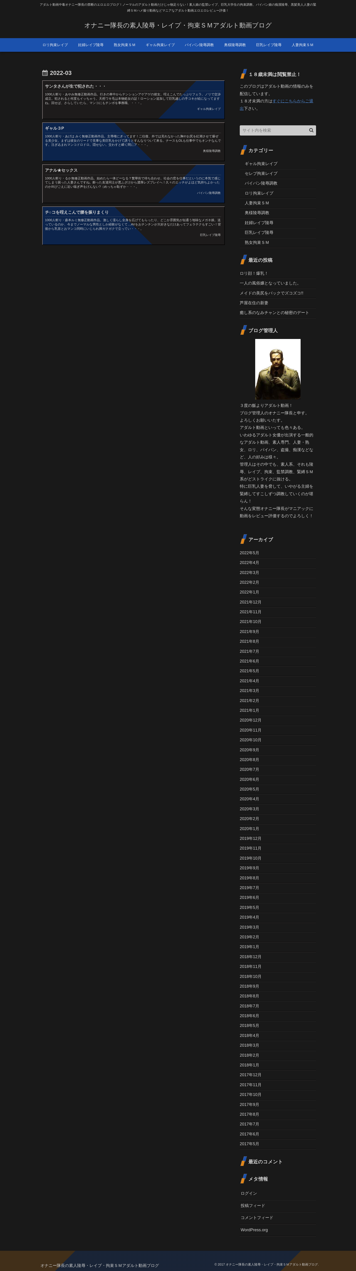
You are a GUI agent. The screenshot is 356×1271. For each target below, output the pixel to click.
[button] (311, 130)
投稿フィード (253, 1205)
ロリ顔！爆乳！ (254, 273)
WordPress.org (254, 1230)
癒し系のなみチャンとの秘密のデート (274, 312)
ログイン (249, 1193)
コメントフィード (257, 1217)
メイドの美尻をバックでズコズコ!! (271, 293)
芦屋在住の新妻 (254, 303)
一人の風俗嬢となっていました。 (270, 283)
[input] (278, 130)
